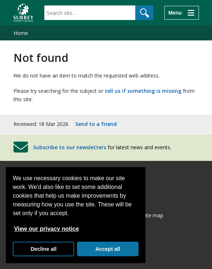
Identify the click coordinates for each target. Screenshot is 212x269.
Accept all (107, 249)
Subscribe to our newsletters (69, 146)
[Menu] (181, 13)
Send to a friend (96, 123)
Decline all (43, 249)
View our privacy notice (46, 229)
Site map (153, 215)
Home (20, 32)
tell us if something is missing (143, 90)
